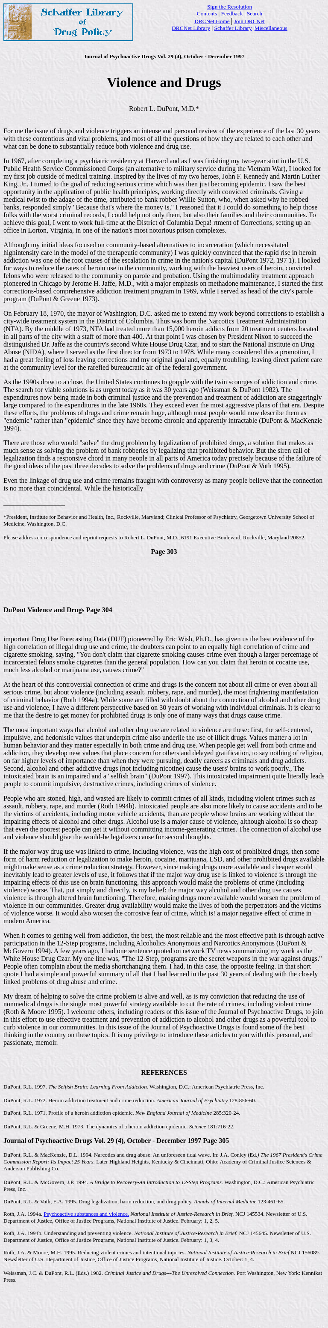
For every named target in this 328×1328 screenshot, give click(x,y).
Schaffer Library (233, 28)
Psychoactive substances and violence (86, 1214)
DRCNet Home (212, 21)
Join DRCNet (249, 21)
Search (254, 13)
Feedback (232, 13)
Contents (207, 13)
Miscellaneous (271, 28)
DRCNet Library (191, 28)
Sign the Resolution (229, 6)
